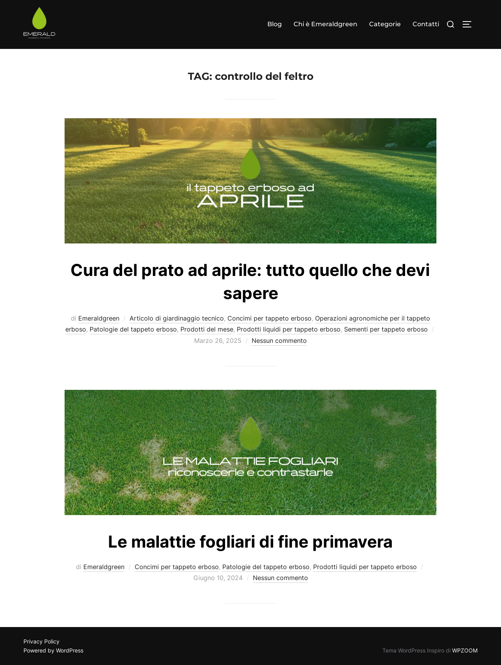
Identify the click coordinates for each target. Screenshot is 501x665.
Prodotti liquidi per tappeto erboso (289, 329)
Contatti (426, 24)
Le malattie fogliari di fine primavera (250, 541)
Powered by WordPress (53, 650)
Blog (274, 24)
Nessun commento (279, 340)
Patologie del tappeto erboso (133, 329)
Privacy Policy (41, 641)
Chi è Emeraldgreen (325, 24)
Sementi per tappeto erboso (386, 329)
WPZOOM (465, 650)
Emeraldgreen (98, 318)
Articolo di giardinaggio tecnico (177, 318)
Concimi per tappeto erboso (269, 318)
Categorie (385, 24)
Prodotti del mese (206, 329)
